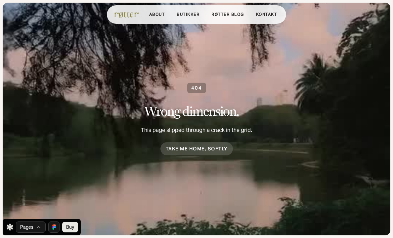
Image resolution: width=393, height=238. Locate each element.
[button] (188, 14)
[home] (126, 15)
